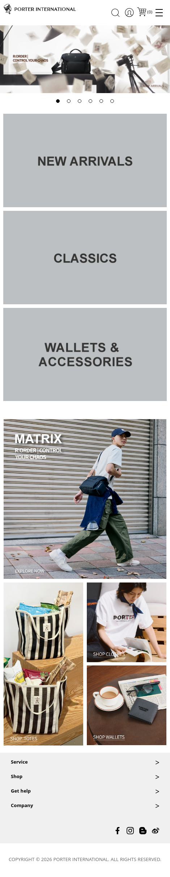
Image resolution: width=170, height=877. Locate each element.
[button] (58, 101)
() (149, 12)
